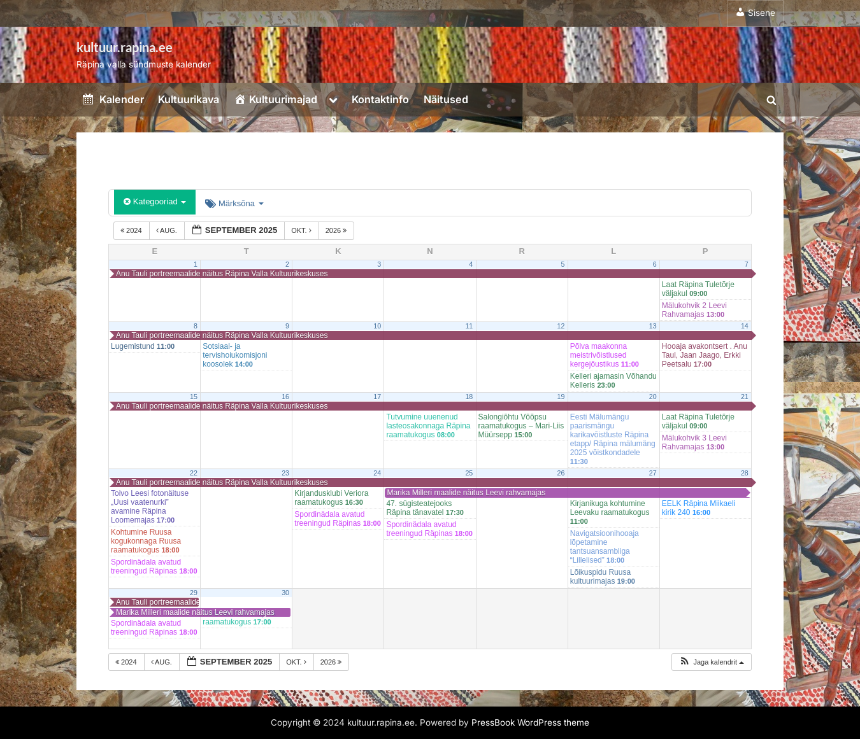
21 (745, 396)
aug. (167, 230)
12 (561, 326)
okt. (302, 230)
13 (653, 326)
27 (653, 473)
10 (377, 326)
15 (193, 396)
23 (285, 473)
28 (745, 473)
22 (193, 473)
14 (745, 326)
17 (377, 396)
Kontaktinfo (380, 99)
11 (469, 326)
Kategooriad (155, 201)
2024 (132, 230)
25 (469, 473)
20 (653, 396)
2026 (337, 230)
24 (377, 473)
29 (193, 592)
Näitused (446, 99)
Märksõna (234, 203)
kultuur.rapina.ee (124, 47)
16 (285, 396)
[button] (711, 662)
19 (561, 396)
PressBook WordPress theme (530, 722)
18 (469, 396)
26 (561, 473)
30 (285, 592)
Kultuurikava (188, 99)
